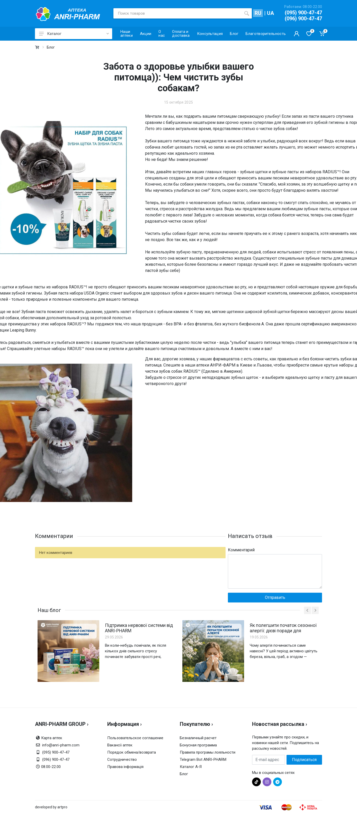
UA (270, 13)
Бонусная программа (198, 745)
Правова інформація (125, 766)
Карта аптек (51, 738)
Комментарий (241, 549)
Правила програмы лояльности (207, 752)
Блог (51, 47)
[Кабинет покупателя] (296, 34)
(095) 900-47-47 (303, 13)
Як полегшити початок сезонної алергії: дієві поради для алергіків (283, 628)
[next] (315, 610)
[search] (247, 13)
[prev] (307, 610)
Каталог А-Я (191, 766)
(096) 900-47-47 (303, 18)
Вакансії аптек (119, 745)
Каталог (74, 33)
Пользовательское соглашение (135, 738)
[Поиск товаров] (177, 13)
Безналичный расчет (198, 738)
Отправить (275, 597)
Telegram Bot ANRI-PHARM (203, 759)
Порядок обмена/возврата (131, 752)
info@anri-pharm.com (60, 745)
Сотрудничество (122, 759)
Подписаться (304, 759)
